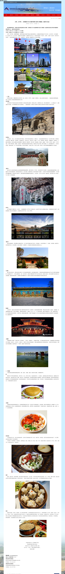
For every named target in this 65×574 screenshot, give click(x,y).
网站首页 (56, 18)
